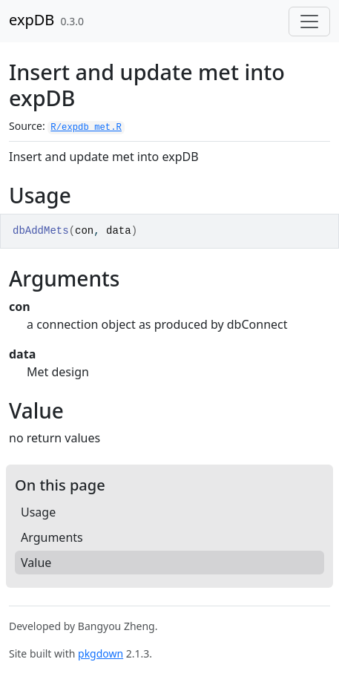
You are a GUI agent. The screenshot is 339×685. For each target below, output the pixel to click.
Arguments (52, 537)
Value (36, 562)
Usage (38, 512)
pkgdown (100, 653)
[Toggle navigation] (309, 21)
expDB (31, 20)
